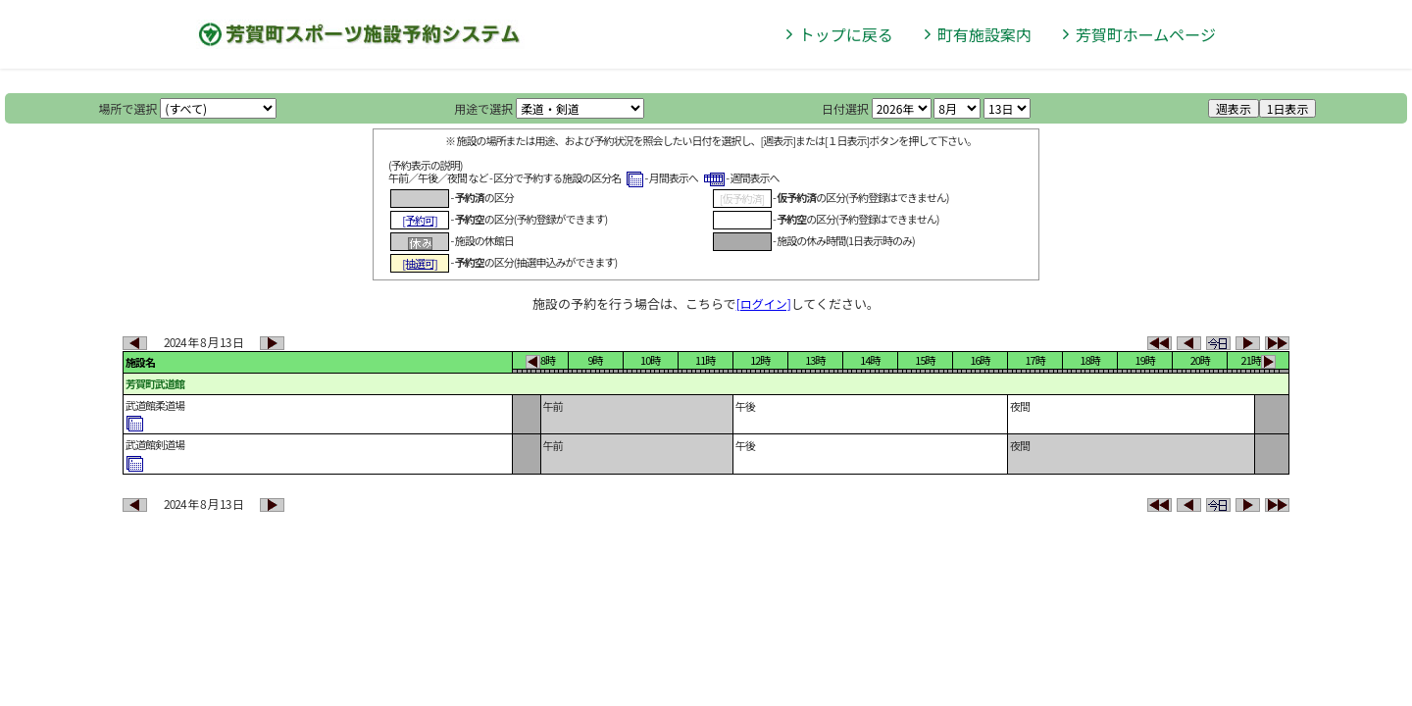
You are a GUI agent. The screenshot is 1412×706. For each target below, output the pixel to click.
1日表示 (1288, 108)
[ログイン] (763, 303)
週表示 (1233, 108)
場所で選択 (128, 108)
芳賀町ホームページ (1146, 34)
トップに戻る (846, 34)
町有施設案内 (984, 34)
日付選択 (845, 108)
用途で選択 (483, 108)
